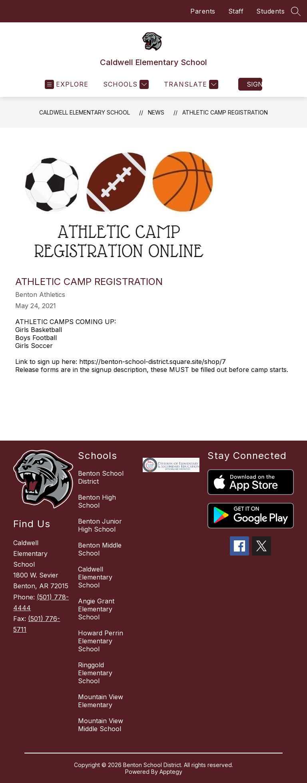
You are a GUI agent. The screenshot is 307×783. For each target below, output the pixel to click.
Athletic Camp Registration (225, 112)
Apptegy (170, 771)
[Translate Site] (190, 84)
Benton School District (101, 477)
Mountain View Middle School (100, 725)
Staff (236, 11)
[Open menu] (66, 84)
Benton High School (97, 501)
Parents (202, 11)
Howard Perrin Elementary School (100, 641)
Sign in (254, 84)
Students (270, 11)
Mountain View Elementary (100, 701)
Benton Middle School (100, 549)
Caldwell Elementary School (84, 112)
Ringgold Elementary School (95, 673)
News (156, 112)
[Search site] (296, 11)
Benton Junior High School (100, 525)
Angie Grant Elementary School (96, 609)
